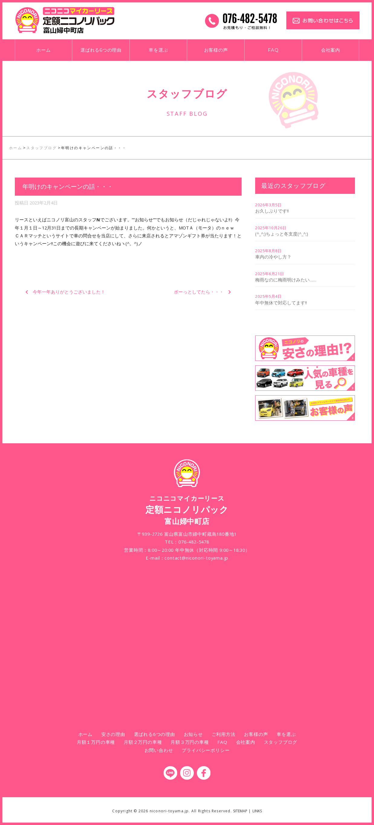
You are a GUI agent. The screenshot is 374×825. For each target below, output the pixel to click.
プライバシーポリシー (205, 750)
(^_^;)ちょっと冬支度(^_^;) (281, 234)
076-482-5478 (193, 542)
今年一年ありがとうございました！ (69, 292)
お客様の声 (216, 50)
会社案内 (330, 50)
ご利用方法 (224, 734)
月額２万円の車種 (143, 742)
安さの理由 (113, 734)
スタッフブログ (281, 742)
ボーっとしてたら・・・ (199, 292)
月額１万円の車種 (96, 742)
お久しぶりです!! (272, 211)
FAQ (273, 50)
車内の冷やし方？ (273, 257)
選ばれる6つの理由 (101, 50)
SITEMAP (240, 811)
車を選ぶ (158, 50)
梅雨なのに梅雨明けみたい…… (285, 280)
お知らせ (193, 734)
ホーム (43, 50)
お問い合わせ (159, 750)
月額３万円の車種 (190, 742)
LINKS (257, 811)
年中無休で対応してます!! (281, 303)
